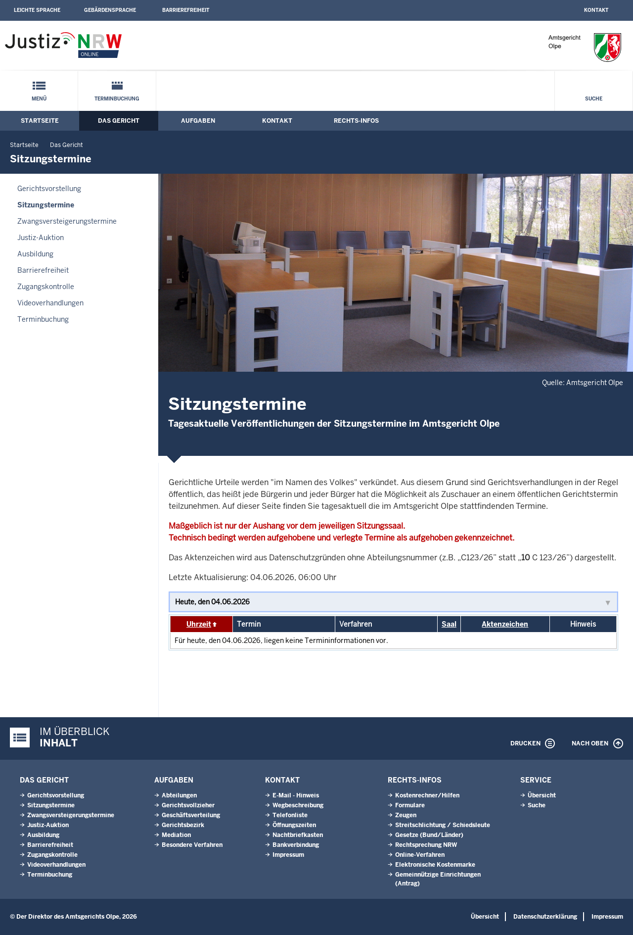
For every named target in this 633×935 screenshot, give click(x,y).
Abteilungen (179, 795)
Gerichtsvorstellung (49, 188)
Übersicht (542, 795)
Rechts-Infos (356, 121)
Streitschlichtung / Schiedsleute (442, 825)
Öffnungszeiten (294, 825)
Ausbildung (35, 253)
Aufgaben (198, 121)
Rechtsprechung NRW (426, 845)
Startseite (40, 121)
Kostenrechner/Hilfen (427, 795)
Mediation (176, 835)
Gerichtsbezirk (183, 825)
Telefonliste (290, 815)
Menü (39, 99)
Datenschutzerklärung (545, 917)
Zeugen (405, 815)
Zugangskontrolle (45, 286)
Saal (449, 624)
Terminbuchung (116, 99)
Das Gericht (118, 121)
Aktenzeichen (505, 624)
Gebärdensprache (110, 10)
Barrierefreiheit (185, 10)
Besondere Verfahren (192, 845)
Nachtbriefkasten (297, 835)
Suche (593, 99)
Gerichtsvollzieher (188, 805)
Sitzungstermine (45, 204)
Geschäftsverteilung (191, 815)
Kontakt (596, 10)
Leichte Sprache (37, 10)
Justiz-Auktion (40, 237)
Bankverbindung (295, 845)
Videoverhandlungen (50, 302)
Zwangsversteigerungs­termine (67, 221)
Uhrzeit (198, 624)
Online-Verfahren (420, 855)
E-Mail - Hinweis (295, 795)
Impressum (288, 855)
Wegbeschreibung (297, 805)
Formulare (410, 805)
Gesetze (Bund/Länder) (429, 835)
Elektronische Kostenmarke (435, 865)
